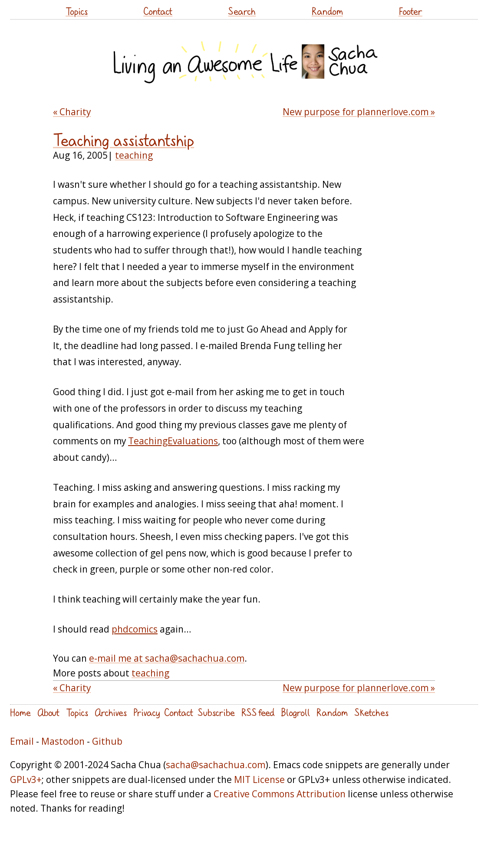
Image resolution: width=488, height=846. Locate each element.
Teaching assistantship (123, 140)
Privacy (146, 712)
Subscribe (216, 712)
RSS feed (257, 712)
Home (20, 712)
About (48, 712)
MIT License (259, 779)
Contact (157, 11)
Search (242, 11)
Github (107, 741)
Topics (77, 11)
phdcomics (135, 629)
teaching (134, 155)
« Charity (72, 112)
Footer (410, 11)
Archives (111, 712)
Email (22, 741)
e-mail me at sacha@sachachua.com (166, 658)
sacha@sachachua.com (215, 765)
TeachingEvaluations (173, 441)
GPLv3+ (26, 779)
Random (327, 11)
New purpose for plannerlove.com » (359, 112)
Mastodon (63, 741)
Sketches (371, 712)
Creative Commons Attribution (280, 794)
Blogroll (295, 712)
